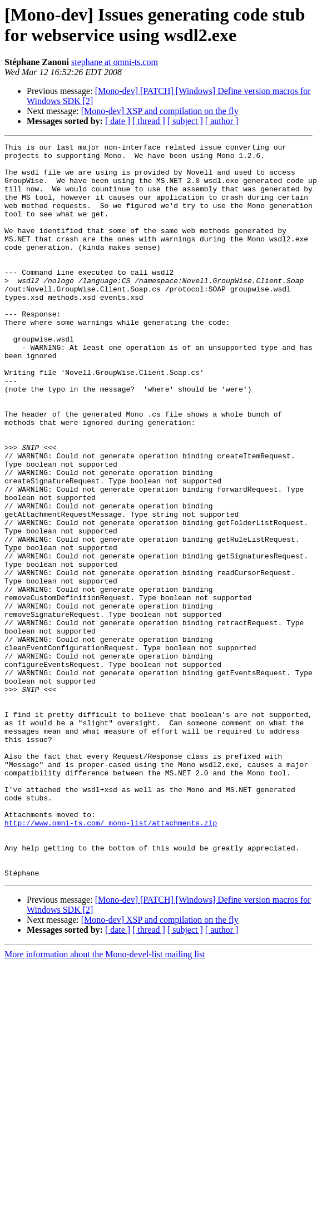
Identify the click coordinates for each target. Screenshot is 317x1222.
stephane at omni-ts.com (114, 62)
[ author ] (222, 121)
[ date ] (117, 121)
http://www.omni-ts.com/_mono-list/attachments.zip (110, 959)
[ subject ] (185, 121)
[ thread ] (148, 121)
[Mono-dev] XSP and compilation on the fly (160, 111)
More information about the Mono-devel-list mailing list (104, 1101)
